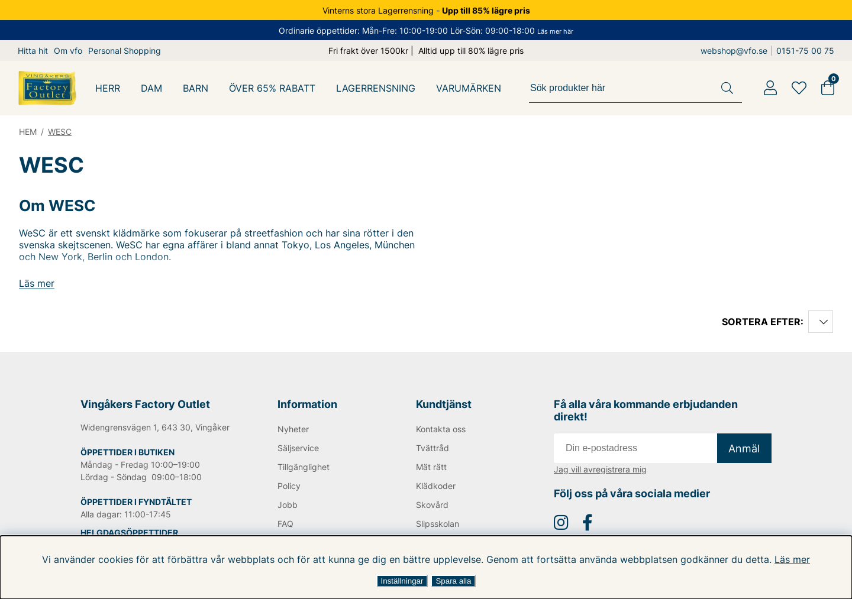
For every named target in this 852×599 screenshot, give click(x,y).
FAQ (285, 524)
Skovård (432, 505)
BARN (196, 88)
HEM (28, 132)
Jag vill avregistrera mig (600, 469)
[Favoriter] (799, 88)
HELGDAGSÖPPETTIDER (129, 532)
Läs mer (785, 559)
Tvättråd (432, 448)
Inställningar (402, 581)
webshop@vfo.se (737, 51)
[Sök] (637, 88)
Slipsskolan (438, 524)
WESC (61, 132)
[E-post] (635, 448)
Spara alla (453, 581)
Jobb (287, 505)
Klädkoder (436, 486)
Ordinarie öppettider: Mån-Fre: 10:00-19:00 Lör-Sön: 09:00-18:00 (426, 30)
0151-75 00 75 (807, 51)
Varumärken (470, 88)
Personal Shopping (125, 51)
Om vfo (68, 51)
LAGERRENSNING (377, 88)
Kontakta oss (441, 429)
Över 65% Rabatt (273, 88)
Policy (289, 486)
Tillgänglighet (303, 467)
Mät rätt (431, 467)
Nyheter (293, 429)
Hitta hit (33, 51)
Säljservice (298, 448)
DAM (152, 88)
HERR (107, 88)
